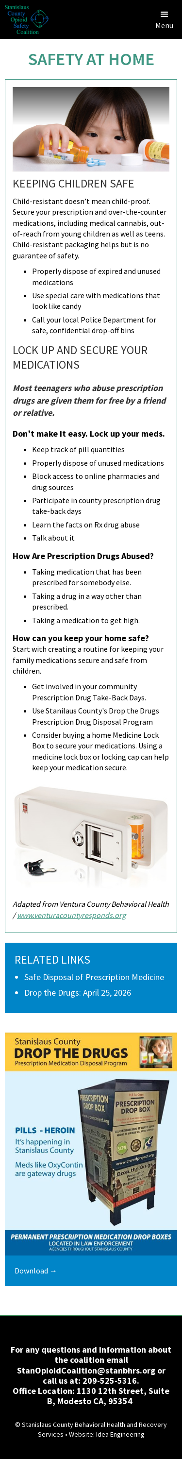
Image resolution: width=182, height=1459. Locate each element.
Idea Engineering (120, 1434)
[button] (164, 19)
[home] (24, 19)
